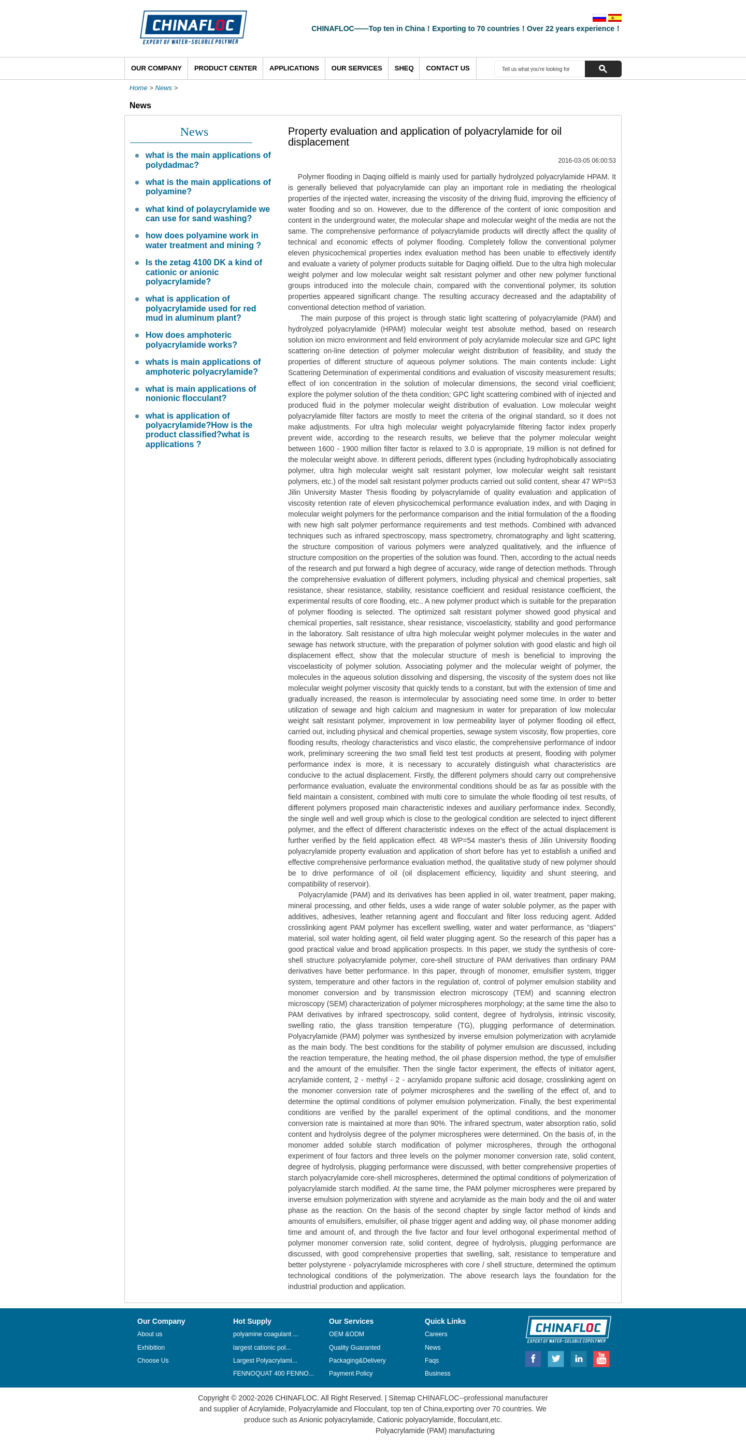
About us (149, 1334)
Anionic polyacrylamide (336, 1420)
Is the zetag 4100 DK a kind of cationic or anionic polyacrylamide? (204, 272)
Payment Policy (350, 1373)
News (164, 88)
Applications (294, 68)
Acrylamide (265, 1409)
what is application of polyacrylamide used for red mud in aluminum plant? (201, 308)
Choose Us (153, 1360)
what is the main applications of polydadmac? (208, 160)
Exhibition (151, 1347)
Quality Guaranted (354, 1347)
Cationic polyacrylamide (414, 1420)
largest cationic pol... (262, 1347)
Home (139, 88)
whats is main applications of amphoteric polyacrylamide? (203, 367)
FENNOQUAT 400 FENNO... (273, 1373)
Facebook (533, 1357)
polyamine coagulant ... (265, 1334)
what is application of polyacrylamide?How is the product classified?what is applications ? (199, 430)
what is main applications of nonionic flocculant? (201, 393)
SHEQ (404, 68)
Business (438, 1373)
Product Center (225, 68)
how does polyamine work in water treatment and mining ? (203, 240)
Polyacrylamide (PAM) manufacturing (435, 1430)
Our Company (156, 68)
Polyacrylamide (313, 1409)
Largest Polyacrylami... (265, 1360)
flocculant (472, 1420)
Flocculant (370, 1409)
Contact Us (447, 68)
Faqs (432, 1360)
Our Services (357, 68)
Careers (436, 1334)
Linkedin (579, 1357)
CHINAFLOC (563, 1329)
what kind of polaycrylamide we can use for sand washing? (208, 214)
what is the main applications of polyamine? (208, 187)
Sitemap (402, 1398)
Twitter (556, 1357)
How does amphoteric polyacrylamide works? (191, 340)
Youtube (601, 1357)
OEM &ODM (346, 1334)
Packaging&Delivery (357, 1360)
